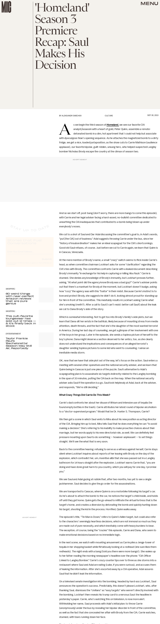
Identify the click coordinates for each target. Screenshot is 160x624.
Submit (47, 261)
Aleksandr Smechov (72, 116)
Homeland (112, 124)
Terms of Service (44, 265)
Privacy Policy (11, 267)
